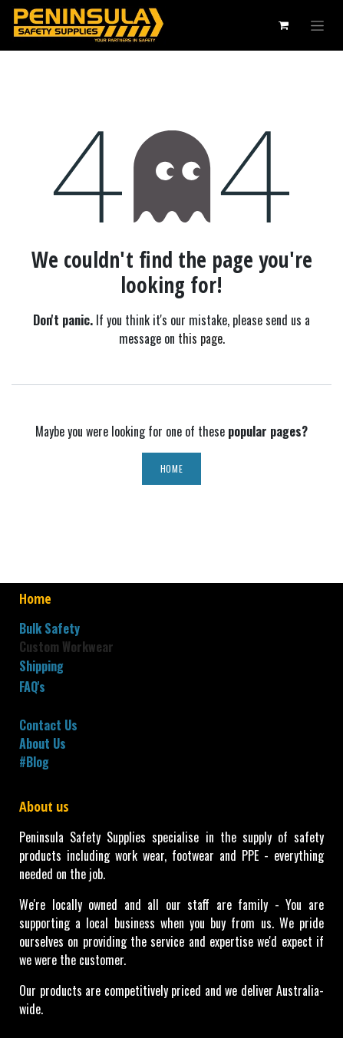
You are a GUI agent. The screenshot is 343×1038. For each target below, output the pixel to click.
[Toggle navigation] (317, 26)
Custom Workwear (66, 647)
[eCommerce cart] (283, 25)
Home (171, 468)
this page (200, 338)
